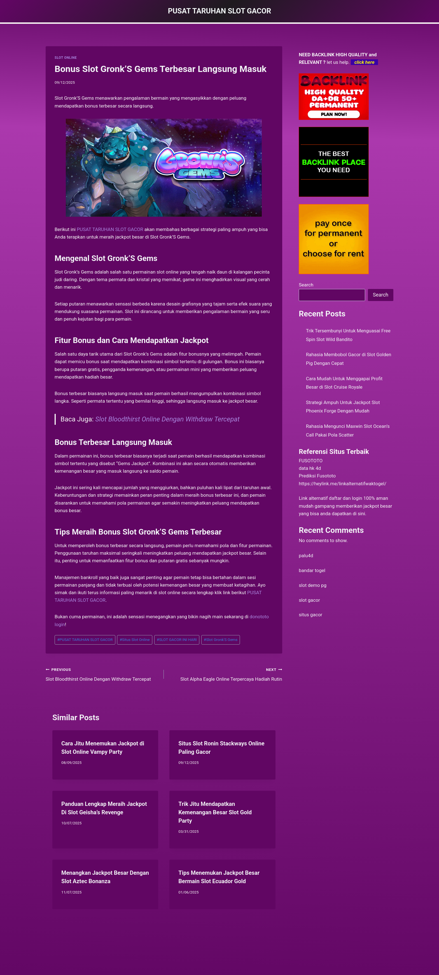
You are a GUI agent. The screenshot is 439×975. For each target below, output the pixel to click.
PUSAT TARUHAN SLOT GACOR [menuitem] (110, 229)
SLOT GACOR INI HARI (177, 639)
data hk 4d (310, 468)
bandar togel (312, 570)
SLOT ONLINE (66, 58)
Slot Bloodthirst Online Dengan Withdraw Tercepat (167, 419)
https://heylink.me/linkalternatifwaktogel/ (342, 483)
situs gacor (310, 614)
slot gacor (309, 600)
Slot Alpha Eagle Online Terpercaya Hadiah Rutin (225, 674)
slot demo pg (312, 585)
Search (306, 285)
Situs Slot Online (135, 639)
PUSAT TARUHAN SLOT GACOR (85, 639)
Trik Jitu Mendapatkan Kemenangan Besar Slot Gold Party (215, 812)
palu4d (306, 555)
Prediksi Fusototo (317, 476)
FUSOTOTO (311, 460)
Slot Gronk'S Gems (220, 639)
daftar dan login (345, 498)
